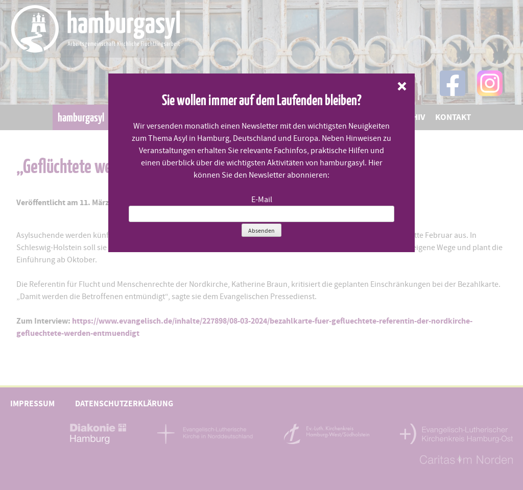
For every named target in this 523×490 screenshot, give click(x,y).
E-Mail (261, 199)
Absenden (261, 231)
